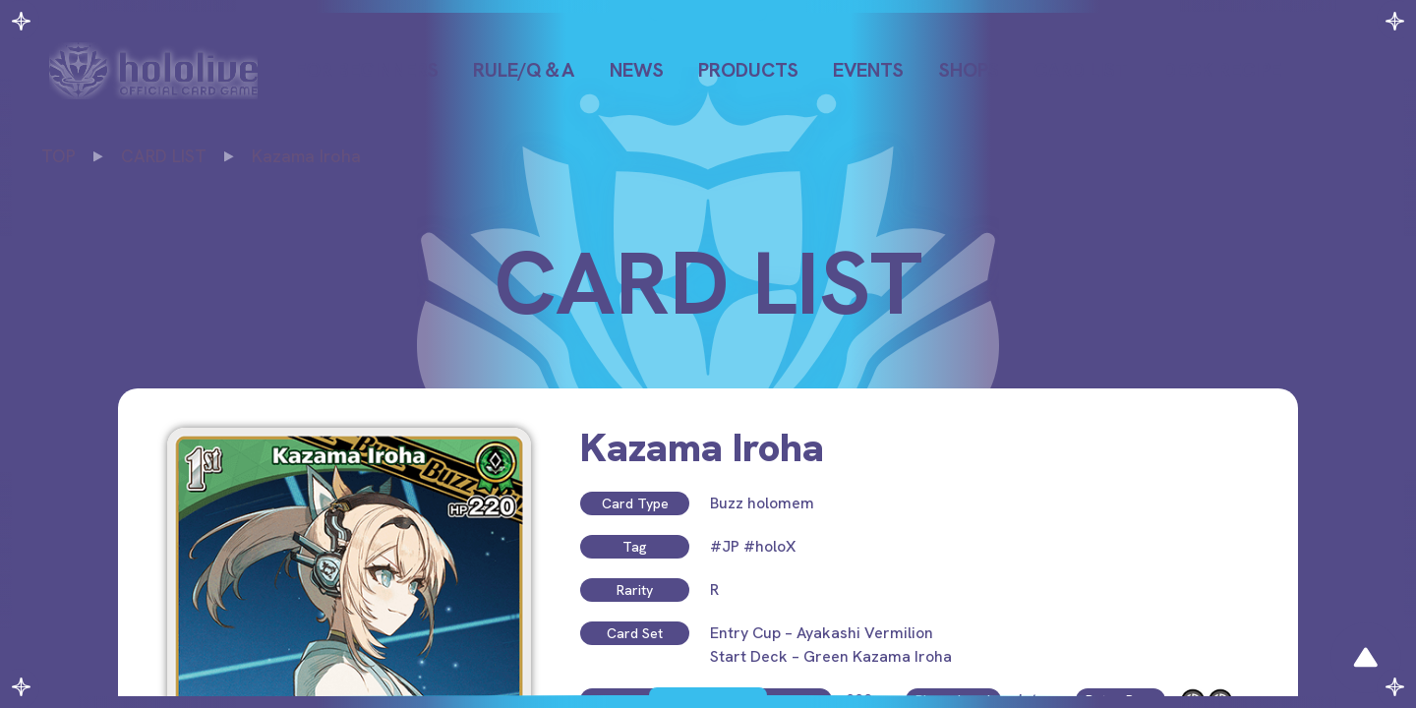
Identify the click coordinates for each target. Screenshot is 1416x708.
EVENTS (868, 70)
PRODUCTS (748, 70)
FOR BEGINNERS (367, 70)
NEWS (637, 70)
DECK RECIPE (1222, 70)
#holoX (769, 546)
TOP (58, 156)
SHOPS (969, 70)
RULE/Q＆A (523, 70)
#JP (724, 546)
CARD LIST (1080, 70)
